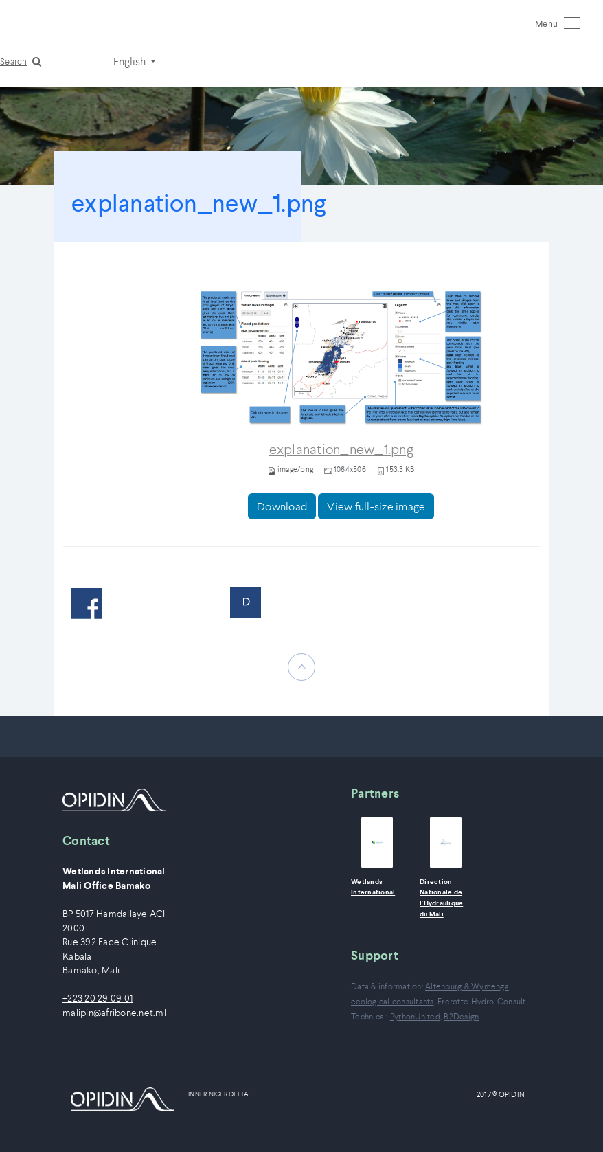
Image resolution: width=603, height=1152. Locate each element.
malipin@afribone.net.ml (114, 1013)
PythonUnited (415, 1016)
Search (13, 61)
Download (282, 506)
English (130, 61)
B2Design (461, 1016)
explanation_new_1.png (341, 449)
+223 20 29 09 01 (97, 998)
